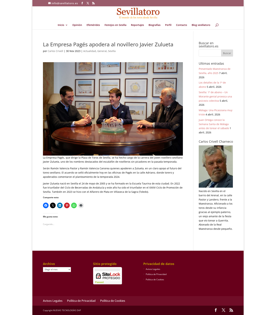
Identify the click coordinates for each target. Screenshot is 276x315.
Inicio (61, 25)
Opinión (77, 25)
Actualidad (89, 51)
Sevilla (112, 51)
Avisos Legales (153, 269)
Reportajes (137, 25)
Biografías (155, 25)
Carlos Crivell (55, 51)
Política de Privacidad (156, 274)
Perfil (168, 25)
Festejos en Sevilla (115, 25)
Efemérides (93, 25)
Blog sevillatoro (201, 25)
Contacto (181, 25)
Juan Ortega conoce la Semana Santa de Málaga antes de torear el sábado (214, 124)
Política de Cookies (155, 279)
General (102, 51)
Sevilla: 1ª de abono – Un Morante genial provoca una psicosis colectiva (215, 96)
